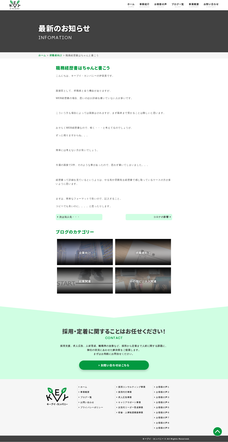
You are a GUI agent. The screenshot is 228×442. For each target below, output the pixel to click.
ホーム (131, 5)
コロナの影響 (161, 217)
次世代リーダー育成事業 (129, 407)
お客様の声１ (162, 387)
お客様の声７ (162, 418)
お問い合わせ (211, 5)
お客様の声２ (162, 392)
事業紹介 (144, 5)
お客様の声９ (162, 428)
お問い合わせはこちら (114, 365)
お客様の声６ (162, 412)
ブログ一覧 (178, 5)
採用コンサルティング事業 (130, 387)
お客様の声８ (162, 423)
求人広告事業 (124, 397)
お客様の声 (160, 5)
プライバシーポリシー (91, 407)
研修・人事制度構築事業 (129, 412)
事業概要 (194, 5)
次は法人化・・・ (69, 217)
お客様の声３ (162, 397)
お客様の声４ (162, 402)
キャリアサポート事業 (128, 402)
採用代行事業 (124, 392)
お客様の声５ (162, 407)
